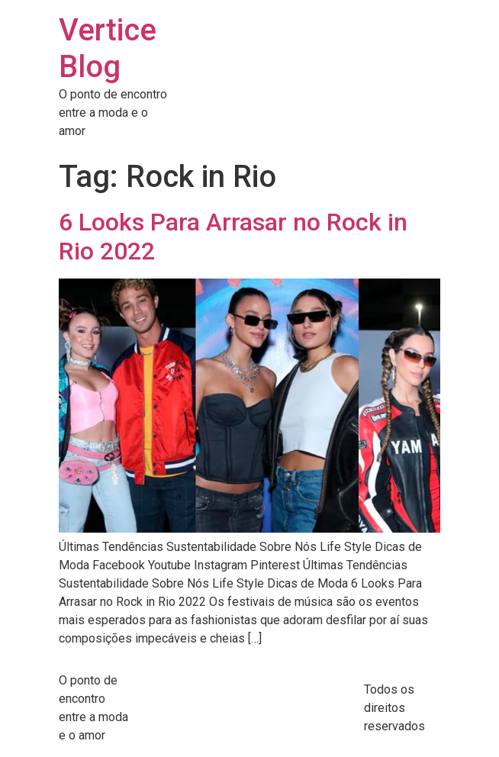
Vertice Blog (107, 48)
